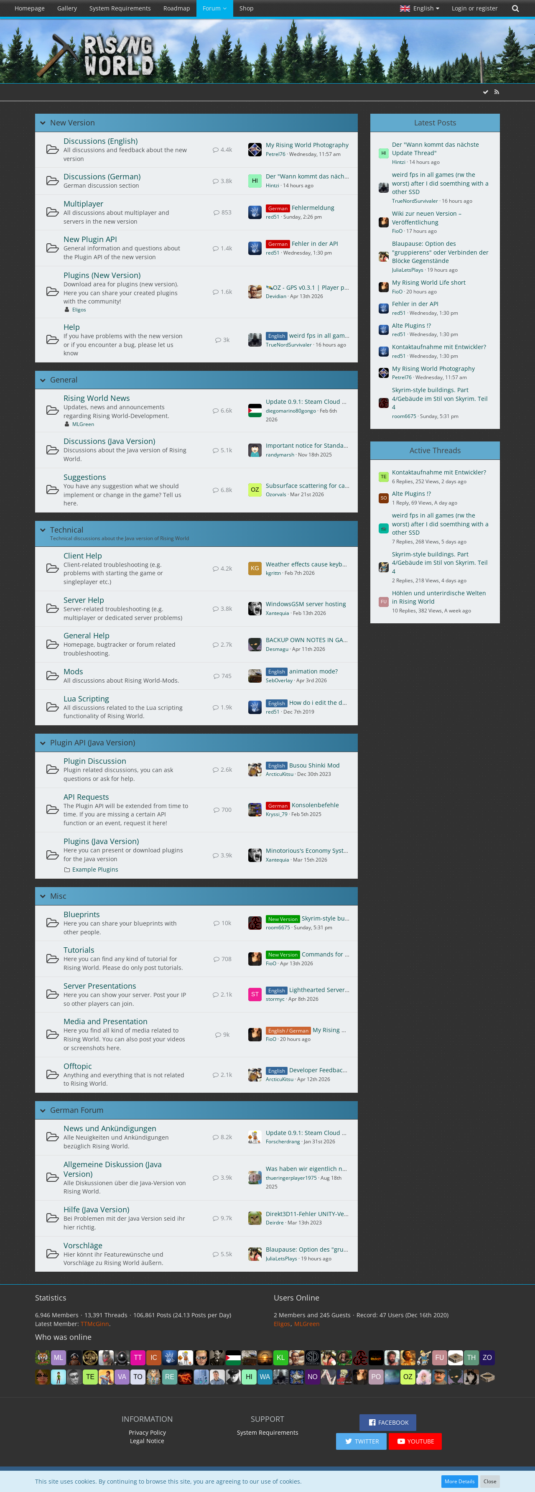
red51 (273, 216)
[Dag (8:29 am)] (439, 1377)
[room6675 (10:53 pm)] (360, 1357)
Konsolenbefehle (315, 805)
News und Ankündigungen (110, 1128)
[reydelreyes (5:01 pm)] (169, 1377)
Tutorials (79, 950)
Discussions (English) (101, 141)
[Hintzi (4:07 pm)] (249, 1377)
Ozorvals (276, 494)
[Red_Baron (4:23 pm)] (233, 1377)
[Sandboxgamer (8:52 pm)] (455, 1357)
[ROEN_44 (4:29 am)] (74, 1357)
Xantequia (277, 613)
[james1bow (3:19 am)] (122, 1357)
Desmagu (277, 649)
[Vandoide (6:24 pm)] (122, 1377)
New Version (72, 123)
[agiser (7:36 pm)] (106, 1377)
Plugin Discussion (95, 761)
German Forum (77, 1110)
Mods (73, 671)
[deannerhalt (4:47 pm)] (185, 1377)
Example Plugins (95, 869)
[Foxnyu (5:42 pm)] (153, 1377)
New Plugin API (90, 239)
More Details (460, 1481)
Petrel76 (275, 154)
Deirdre (275, 1222)
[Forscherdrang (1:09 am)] (185, 1357)
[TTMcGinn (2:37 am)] (137, 1357)
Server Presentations (100, 986)
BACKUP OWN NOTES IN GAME (309, 640)
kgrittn (273, 572)
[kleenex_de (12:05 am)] (280, 1357)
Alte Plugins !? (411, 325)
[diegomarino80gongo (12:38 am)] (233, 1357)
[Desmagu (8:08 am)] (455, 1377)
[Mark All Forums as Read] (485, 92)
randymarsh (280, 454)
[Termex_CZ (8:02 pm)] (74, 1377)
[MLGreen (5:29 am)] (58, 1357)
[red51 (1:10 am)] (169, 1357)
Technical (67, 530)
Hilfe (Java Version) (96, 1209)
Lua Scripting (86, 699)
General (64, 380)
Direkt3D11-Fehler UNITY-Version (312, 1214)
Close (490, 1481)
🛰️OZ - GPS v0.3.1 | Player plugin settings (324, 287)
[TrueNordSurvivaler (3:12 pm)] (280, 1377)
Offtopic (78, 1066)
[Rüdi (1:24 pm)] (328, 1377)
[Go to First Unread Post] (255, 149)
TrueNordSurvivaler (289, 344)
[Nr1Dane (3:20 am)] (106, 1357)
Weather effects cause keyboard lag (315, 564)
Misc (58, 896)
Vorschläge (83, 1245)
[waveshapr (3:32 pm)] (265, 1377)
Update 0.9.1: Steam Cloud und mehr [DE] (324, 1133)
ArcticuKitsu (279, 774)
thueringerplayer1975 (291, 1177)
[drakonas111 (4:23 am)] (90, 1357)
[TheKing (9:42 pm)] (407, 1357)
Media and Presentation (106, 1021)
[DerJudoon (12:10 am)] (265, 1357)
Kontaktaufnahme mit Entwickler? (439, 347)
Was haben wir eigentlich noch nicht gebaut (328, 1169)
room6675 (278, 927)
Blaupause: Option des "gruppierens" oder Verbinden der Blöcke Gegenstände (440, 252)
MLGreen (83, 424)
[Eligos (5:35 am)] (42, 1357)
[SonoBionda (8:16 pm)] (42, 1377)
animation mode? (313, 671)
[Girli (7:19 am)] (471, 1377)
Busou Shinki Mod (314, 765)
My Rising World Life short (349, 1030)
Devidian (276, 296)
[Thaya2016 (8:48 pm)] (471, 1357)
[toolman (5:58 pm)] (137, 1377)
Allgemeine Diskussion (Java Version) (113, 1169)
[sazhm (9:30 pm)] (423, 1357)
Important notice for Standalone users (319, 445)
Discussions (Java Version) (109, 441)
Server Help (84, 600)
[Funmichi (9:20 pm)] (439, 1357)
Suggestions (85, 477)
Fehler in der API (315, 243)
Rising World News (97, 398)
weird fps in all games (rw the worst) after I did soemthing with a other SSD (440, 183)
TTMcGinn (95, 1324)
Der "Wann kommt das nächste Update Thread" (332, 176)
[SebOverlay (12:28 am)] (249, 1357)
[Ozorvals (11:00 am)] (407, 1377)
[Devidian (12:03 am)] (296, 1357)
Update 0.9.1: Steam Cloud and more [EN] (324, 402)
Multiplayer (83, 204)
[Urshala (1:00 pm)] (344, 1377)
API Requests (86, 797)
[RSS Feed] (496, 92)
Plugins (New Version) (102, 275)
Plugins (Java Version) (101, 841)
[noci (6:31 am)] (487, 1377)
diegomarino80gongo (291, 410)
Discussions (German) (102, 176)
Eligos (79, 309)
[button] (420, 8)
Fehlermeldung (313, 208)
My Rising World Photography (307, 145)
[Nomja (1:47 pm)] (312, 1377)
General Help (87, 635)
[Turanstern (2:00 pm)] (296, 1377)
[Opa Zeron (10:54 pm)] (344, 1357)
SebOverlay (279, 680)
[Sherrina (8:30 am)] (423, 1377)
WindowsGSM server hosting (306, 604)
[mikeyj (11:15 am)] (392, 1377)
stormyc (275, 998)
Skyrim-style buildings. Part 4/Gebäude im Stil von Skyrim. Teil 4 (440, 398)
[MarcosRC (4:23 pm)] (217, 1377)
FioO (271, 963)
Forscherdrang (283, 1141)
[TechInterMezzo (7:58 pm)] (90, 1377)
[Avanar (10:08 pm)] (392, 1357)
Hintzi (272, 185)
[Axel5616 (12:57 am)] (217, 1357)
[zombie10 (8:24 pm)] (487, 1357)
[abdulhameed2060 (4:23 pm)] (201, 1377)
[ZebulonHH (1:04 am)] (201, 1357)
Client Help (83, 556)
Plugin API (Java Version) (92, 742)
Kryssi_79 (277, 814)
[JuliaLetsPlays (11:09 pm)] (328, 1357)
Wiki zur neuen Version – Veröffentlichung (426, 217)
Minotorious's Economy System (309, 850)
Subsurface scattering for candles (313, 486)
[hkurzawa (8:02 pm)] (58, 1377)
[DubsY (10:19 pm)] (376, 1357)
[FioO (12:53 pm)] (360, 1377)
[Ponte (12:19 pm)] (376, 1377)
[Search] (515, 8)
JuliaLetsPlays (281, 1258)
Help (72, 327)
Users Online (296, 1298)
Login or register (475, 8)
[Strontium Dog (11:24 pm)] (312, 1357)
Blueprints (82, 914)
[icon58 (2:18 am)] (153, 1357)
